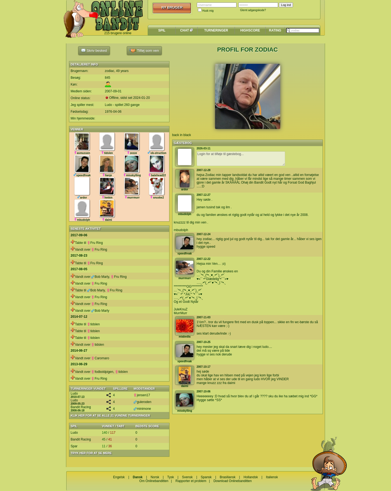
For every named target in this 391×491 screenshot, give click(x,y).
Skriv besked (94, 50)
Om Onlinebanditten (153, 481)
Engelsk (119, 477)
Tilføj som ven (144, 50)
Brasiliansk (227, 477)
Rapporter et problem (190, 481)
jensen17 (142, 395)
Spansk (206, 477)
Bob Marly (100, 277)
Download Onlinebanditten (232, 481)
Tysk (170, 477)
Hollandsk (251, 477)
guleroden (142, 402)
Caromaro (100, 358)
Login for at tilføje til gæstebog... (241, 158)
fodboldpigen (102, 372)
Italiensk (272, 477)
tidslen (93, 324)
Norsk (155, 477)
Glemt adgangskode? (253, 10)
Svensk (187, 477)
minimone (142, 409)
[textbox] (302, 30)
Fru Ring (95, 243)
